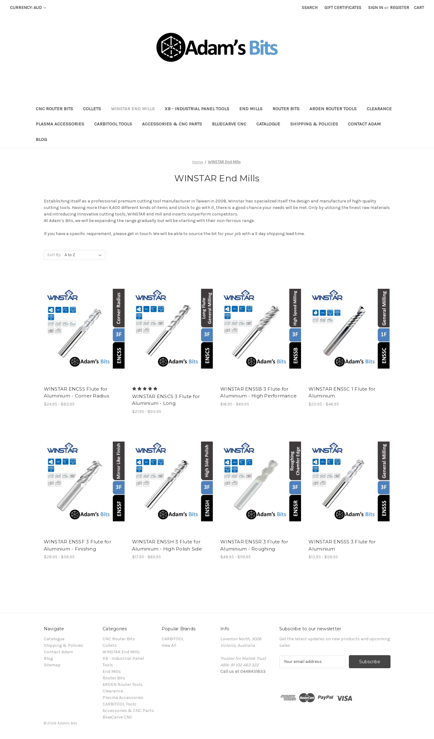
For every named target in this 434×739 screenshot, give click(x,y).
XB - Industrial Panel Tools (197, 108)
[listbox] (84, 255)
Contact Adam (364, 124)
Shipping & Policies (314, 124)
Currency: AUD (28, 7)
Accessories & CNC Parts (172, 124)
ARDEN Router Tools (333, 108)
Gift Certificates (342, 7)
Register (399, 7)
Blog (41, 139)
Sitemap (52, 665)
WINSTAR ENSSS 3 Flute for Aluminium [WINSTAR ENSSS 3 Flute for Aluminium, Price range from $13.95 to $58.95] (342, 545)
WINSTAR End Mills (133, 108)
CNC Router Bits (54, 108)
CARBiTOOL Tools (113, 124)
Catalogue (268, 124)
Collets (92, 108)
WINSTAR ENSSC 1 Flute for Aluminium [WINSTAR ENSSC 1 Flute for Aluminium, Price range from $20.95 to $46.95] (341, 392)
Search (310, 7)
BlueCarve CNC (229, 124)
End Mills (251, 108)
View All (169, 645)
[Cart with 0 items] (418, 7)
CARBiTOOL (173, 639)
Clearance (379, 108)
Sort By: (54, 254)
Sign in (375, 7)
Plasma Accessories (60, 124)
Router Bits (285, 108)
